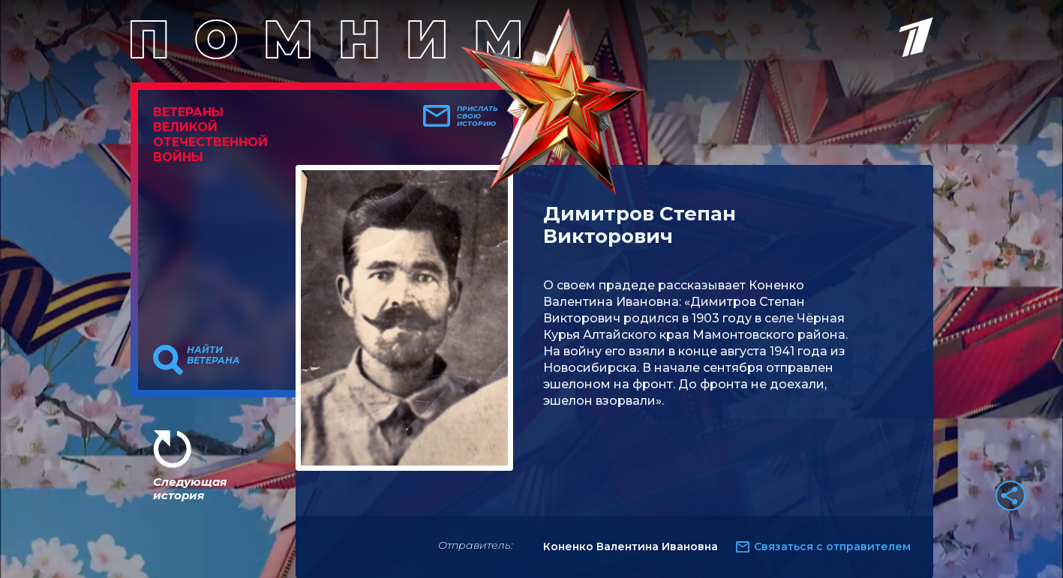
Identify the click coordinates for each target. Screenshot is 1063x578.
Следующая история (190, 488)
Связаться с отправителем (832, 546)
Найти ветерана (213, 355)
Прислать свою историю (477, 116)
